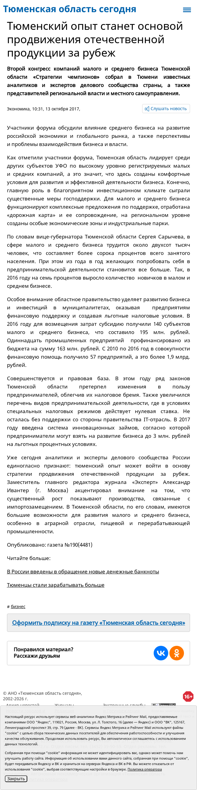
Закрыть (16, 778)
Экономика (18, 109)
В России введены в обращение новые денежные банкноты (83, 571)
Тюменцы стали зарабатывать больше (56, 584)
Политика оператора (145, 769)
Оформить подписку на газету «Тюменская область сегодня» (98, 623)
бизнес (18, 606)
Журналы (64, 705)
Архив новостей (22, 705)
